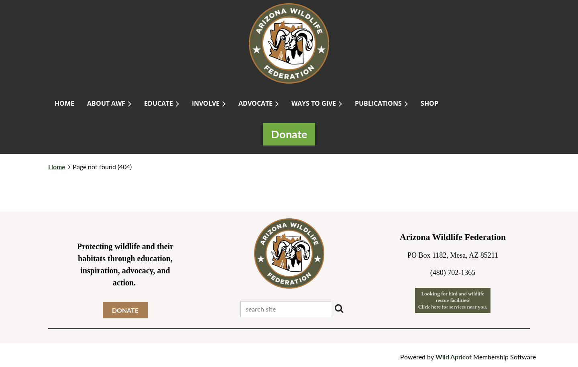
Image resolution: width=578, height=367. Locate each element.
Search (339, 308)
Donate (289, 134)
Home (56, 166)
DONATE (125, 310)
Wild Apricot (454, 357)
